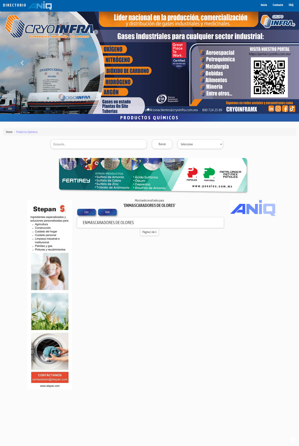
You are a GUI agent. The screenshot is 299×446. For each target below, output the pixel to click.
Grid (107, 212)
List (86, 212)
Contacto (278, 5)
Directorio (27, 5)
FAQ (291, 5)
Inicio (264, 5)
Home (9, 132)
